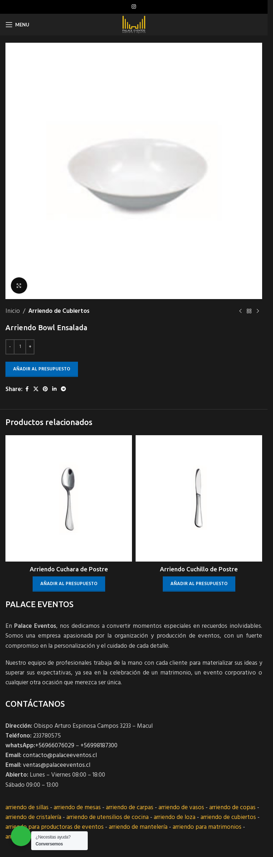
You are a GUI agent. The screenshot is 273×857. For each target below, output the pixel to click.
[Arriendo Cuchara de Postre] (68, 498)
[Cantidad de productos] (20, 346)
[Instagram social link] (133, 7)
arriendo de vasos (181, 807)
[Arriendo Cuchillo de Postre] (199, 498)
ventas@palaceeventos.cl (56, 765)
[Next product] (257, 311)
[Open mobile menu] (17, 24)
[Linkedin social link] (54, 389)
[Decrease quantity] (10, 346)
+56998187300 (98, 746)
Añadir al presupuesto (41, 369)
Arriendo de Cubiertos (59, 311)
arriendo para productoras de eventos (54, 827)
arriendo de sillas (27, 807)
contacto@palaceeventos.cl (60, 755)
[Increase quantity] (29, 346)
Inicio (12, 311)
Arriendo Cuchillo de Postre (199, 569)
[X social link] (36, 389)
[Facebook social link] (26, 389)
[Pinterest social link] (45, 389)
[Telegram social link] (63, 389)
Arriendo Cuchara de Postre (69, 569)
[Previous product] (240, 311)
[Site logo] (134, 24)
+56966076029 (54, 746)
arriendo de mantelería (138, 827)
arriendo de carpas (129, 807)
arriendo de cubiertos (228, 817)
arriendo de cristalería (33, 817)
